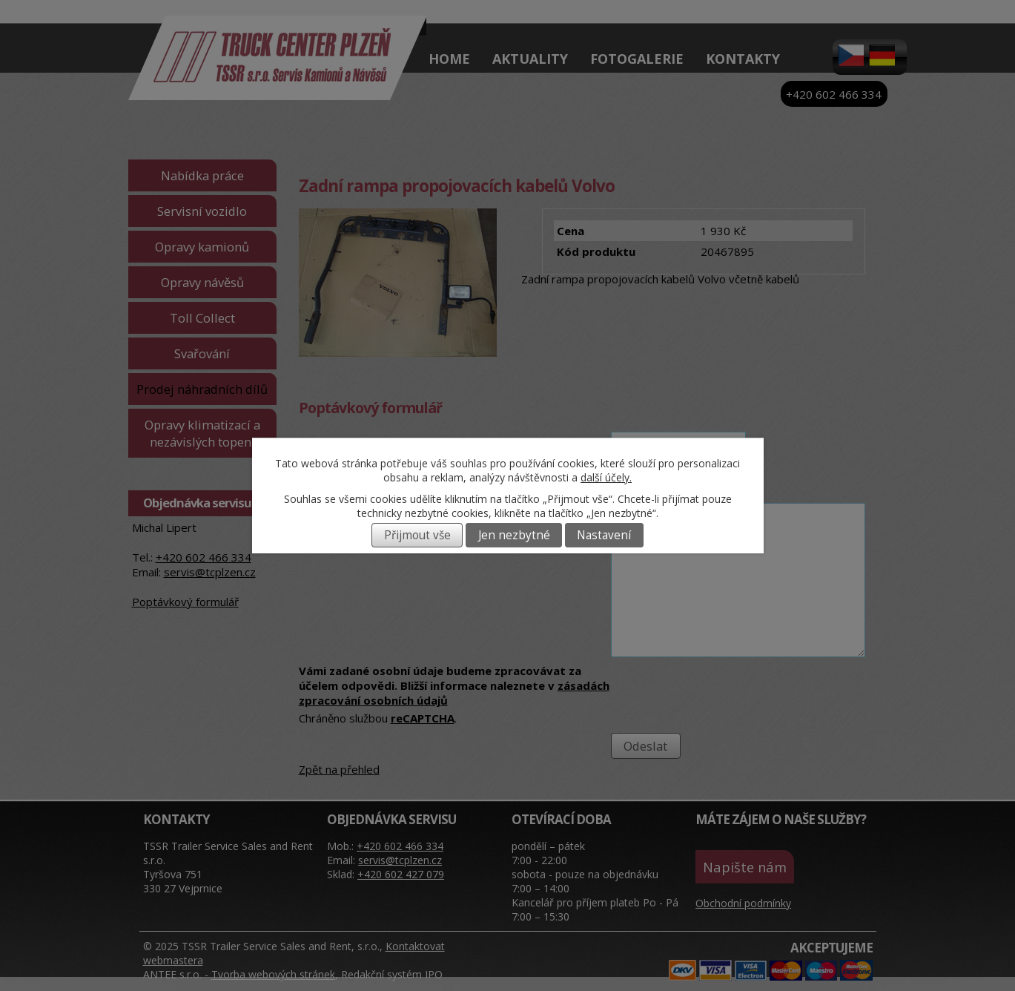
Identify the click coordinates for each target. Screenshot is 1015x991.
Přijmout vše (417, 535)
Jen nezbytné (514, 535)
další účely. (606, 477)
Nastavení (604, 535)
